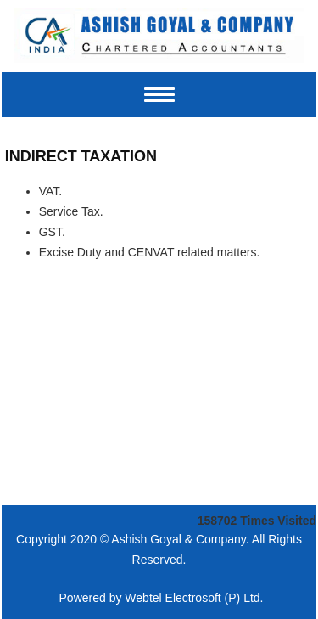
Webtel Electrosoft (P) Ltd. (194, 598)
